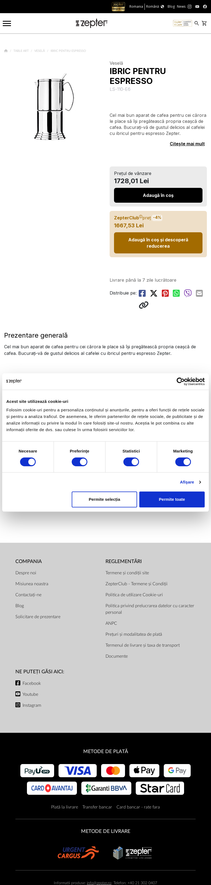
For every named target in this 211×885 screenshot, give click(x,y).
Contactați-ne (28, 595)
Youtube (30, 694)
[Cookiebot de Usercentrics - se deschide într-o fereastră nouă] (181, 381)
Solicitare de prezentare (37, 617)
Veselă (40, 50)
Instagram (32, 705)
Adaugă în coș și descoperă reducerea (158, 242)
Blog (19, 606)
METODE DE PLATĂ (105, 751)
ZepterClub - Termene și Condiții (137, 584)
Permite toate (172, 499)
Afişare (187, 482)
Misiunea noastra (31, 584)
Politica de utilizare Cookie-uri (134, 595)
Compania (28, 561)
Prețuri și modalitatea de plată (134, 634)
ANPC (111, 623)
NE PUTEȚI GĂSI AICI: (39, 671)
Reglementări (124, 561)
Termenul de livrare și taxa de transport (143, 645)
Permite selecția (104, 499)
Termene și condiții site (127, 573)
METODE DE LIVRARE (105, 831)
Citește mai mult (187, 143)
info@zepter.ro (99, 883)
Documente (117, 656)
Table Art (21, 50)
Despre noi (25, 573)
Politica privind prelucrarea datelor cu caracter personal (150, 609)
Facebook (32, 683)
